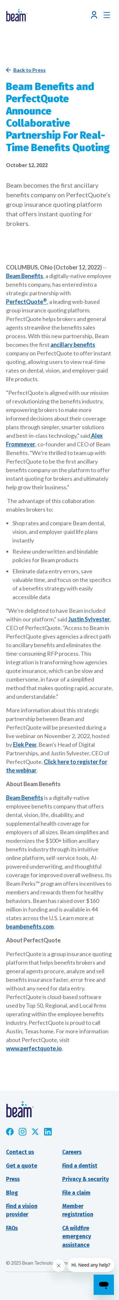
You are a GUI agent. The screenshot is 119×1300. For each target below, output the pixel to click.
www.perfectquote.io (34, 1048)
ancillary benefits (72, 344)
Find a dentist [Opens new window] (79, 1166)
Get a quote (21, 1166)
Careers (72, 1152)
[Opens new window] (10, 1132)
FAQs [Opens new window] (12, 1228)
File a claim (76, 1193)
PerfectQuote (26, 301)
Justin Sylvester (89, 619)
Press (13, 1179)
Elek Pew (24, 744)
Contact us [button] (20, 1152)
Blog (12, 1193)
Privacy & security (85, 1179)
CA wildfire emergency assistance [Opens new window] (76, 1236)
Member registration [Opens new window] (77, 1210)
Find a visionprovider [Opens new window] (21, 1210)
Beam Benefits (24, 275)
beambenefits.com (30, 926)
